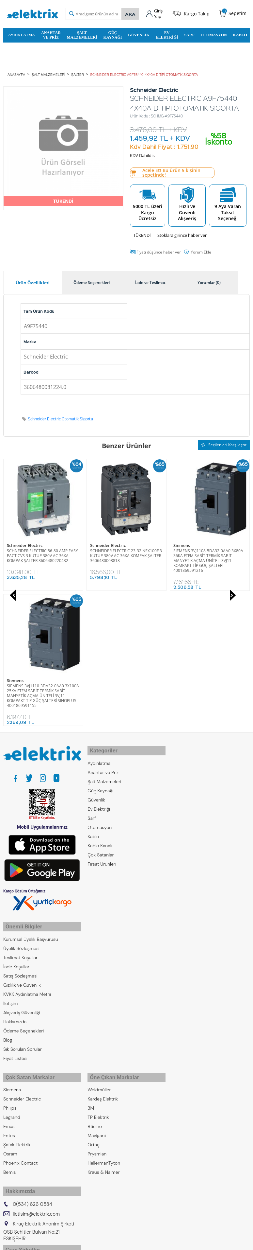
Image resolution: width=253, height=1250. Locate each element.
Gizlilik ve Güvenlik (22, 844)
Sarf (189, 33)
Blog (7, 899)
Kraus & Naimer (103, 1029)
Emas (9, 983)
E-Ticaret (107, 1241)
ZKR (7, 1159)
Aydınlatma (21, 33)
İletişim (10, 863)
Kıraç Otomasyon (21, 1141)
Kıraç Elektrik (16, 1122)
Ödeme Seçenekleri (23, 890)
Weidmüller (99, 946)
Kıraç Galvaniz (17, 1150)
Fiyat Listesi (15, 918)
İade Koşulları (16, 826)
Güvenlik (138, 33)
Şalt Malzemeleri (82, 33)
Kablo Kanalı (99, 707)
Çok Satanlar (100, 716)
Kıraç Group (15, 1113)
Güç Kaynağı (112, 33)
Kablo (240, 33)
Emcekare (13, 1168)
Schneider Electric (24, 544)
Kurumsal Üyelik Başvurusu (30, 798)
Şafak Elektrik (17, 1001)
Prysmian (96, 1010)
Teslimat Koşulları (21, 817)
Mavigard (96, 992)
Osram (10, 1010)
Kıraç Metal (14, 1132)
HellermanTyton (103, 1020)
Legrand (11, 974)
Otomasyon (214, 33)
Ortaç (93, 1001)
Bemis (9, 1029)
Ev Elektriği (167, 33)
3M (90, 965)
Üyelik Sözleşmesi (21, 808)
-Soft (92, 1241)
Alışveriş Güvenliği (21, 872)
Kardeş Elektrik (102, 956)
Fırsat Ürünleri (101, 725)
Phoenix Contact (20, 1020)
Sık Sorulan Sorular (22, 908)
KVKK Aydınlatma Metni (27, 853)
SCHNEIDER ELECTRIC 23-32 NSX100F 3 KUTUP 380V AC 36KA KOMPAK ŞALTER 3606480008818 (43, 554)
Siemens (98, 544)
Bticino (94, 983)
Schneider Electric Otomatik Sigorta (60, 418)
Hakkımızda (14, 881)
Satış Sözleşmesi (20, 835)
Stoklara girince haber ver (182, 235)
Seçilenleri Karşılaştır (223, 444)
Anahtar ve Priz (51, 33)
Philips (9, 965)
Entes (9, 992)
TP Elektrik (98, 974)
